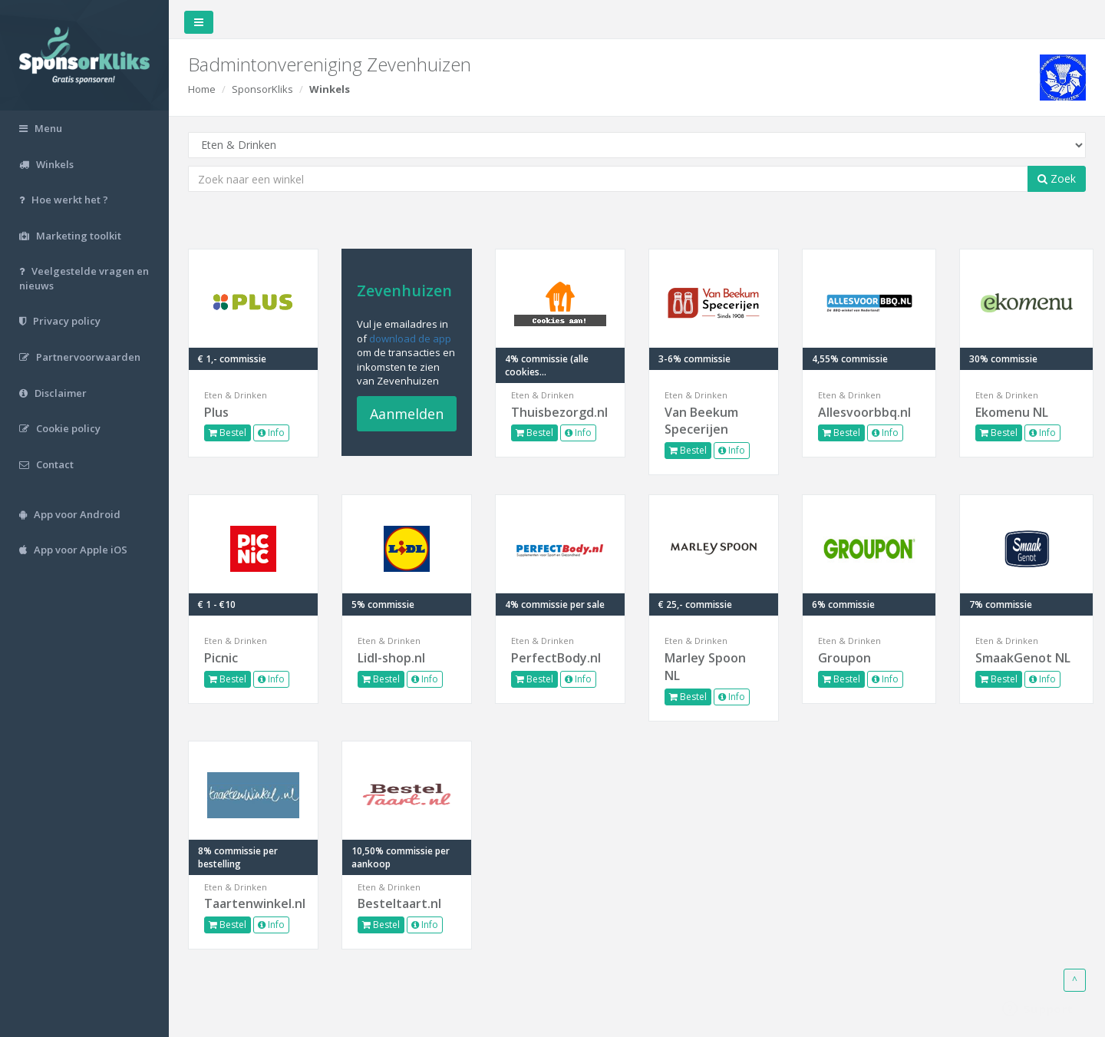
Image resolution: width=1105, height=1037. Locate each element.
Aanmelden (407, 414)
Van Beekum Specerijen (701, 421)
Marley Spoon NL (705, 666)
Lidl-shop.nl (391, 657)
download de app (410, 338)
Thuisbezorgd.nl (559, 412)
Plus (216, 412)
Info (271, 432)
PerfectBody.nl (556, 657)
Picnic (221, 657)
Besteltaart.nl (399, 903)
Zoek (1056, 178)
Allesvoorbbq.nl (864, 412)
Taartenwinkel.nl (253, 903)
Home (202, 89)
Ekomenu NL (1011, 412)
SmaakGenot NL (1022, 657)
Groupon (844, 657)
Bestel (227, 432)
